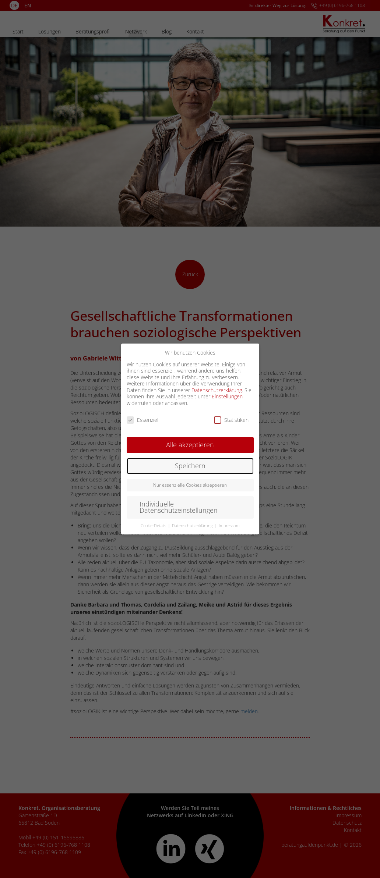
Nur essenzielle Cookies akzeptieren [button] (190, 485)
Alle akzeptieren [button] (190, 444)
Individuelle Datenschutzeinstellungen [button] (179, 507)
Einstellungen (227, 396)
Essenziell (143, 419)
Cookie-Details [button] (154, 525)
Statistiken (231, 419)
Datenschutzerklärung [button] (193, 525)
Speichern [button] (190, 465)
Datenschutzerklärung (216, 390)
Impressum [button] (229, 525)
